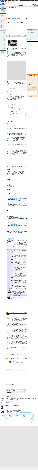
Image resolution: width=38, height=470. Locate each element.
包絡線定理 (18, 262)
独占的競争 (23, 269)
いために (11, 22)
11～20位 (31, 75)
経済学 (17, 48)
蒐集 (24, 335)
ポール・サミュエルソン (9, 137)
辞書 (1, 0)
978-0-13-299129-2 (21, 243)
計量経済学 (16, 292)
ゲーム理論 (14, 250)
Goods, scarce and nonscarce (13, 244)
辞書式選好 (19, 268)
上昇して (9, 325)
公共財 (21, 286)
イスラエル (20, 297)
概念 (8, 7)
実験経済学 (18, 292)
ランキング (18, 18)
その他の (13, 340)
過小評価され (24, 320)
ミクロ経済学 (16, 249)
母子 (29, 85)
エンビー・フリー (17, 266)
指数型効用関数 (18, 267)
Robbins (10, 239)
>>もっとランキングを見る (34, 87)
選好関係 (14, 264)
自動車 (7, 318)
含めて (12, 341)
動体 (21, 330)
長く (15, 319)
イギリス (8, 82)
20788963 (17, 215)
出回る (23, 342)
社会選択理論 (24, 250)
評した (9, 320)
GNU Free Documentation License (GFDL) (14, 399)
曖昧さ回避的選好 (23, 266)
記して (9, 336)
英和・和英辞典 (8, 0)
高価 (13, 323)
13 (10, 114)
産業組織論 (21, 292)
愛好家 (10, 337)
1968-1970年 (13, 336)
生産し (9, 342)
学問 (1, 21)
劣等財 (25, 255)
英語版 (11, 185)
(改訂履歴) (14, 398)
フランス (16, 297)
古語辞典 (18, 0)
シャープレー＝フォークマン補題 (21, 261)
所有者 (16, 347)
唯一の (24, 319)
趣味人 (26, 332)
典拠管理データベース (16, 295)
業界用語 (2, 15)
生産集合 (20, 275)
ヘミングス (9, 330)
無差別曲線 (18, 272)
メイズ (18, 343)
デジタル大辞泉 (9, 18)
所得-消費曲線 (19, 274)
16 (17, 152)
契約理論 (16, 250)
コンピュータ (2, 16)
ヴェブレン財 (20, 256)
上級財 (15, 255)
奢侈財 (21, 255)
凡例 (19, 18)
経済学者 (10, 82)
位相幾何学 (19, 293)
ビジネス (2, 14)
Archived (9, 217)
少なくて (8, 22)
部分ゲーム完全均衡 (22, 288)
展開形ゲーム (18, 288)
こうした (9, 362)
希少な (29, 44)
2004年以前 (16, 320)
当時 (20, 341)
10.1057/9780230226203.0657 (17, 205)
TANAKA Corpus (2, 402)
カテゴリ (17, 294)
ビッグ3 (23, 341)
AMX (24, 318)
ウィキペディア (9, 35)
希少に (29, 46)
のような (9, 329)
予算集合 (16, 273)
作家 (10, 318)
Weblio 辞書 (34, 0)
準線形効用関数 (23, 258)
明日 (13, 337)
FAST (11, 296)
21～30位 (34, 75)
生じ (12, 22)
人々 (14, 362)
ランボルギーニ (21, 346)
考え (29, 76)
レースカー (19, 330)
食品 (1, 27)
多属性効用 (22, 267)
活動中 (25, 340)
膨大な (25, 341)
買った (22, 362)
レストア (15, 342)
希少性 (29, 50)
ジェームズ (15, 343)
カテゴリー (20, 35)
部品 (10, 323)
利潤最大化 (20, 280)
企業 (13, 275)
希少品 (29, 49)
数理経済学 (11, 291)
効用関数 (17, 264)
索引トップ (13, 18)
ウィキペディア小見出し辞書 (10, 312)
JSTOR (15, 215)
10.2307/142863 (18, 232)
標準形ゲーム (11, 288)
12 (19, 109)
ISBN (21, 205)
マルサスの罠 (14, 97)
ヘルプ (37, 0)
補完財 (24, 256)
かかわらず (11, 346)
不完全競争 (17, 269)
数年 (24, 324)
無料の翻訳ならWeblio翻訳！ (10, 2)
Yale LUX (11, 298)
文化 (1, 22)
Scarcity (9, 240)
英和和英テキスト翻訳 (10, 384)
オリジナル (14, 330)
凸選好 (19, 264)
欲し (15, 337)
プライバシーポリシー (5, 418)
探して (20, 329)
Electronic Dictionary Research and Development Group (25, 412)
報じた (10, 331)
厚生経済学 (11, 251)
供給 (15, 275)
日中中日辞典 (11, 0)
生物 (1, 26)
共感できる (21, 347)
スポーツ (2, 25)
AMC (20, 324)
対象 (25, 335)
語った (18, 325)
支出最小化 (17, 280)
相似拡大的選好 (21, 264)
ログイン (31, 0)
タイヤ (16, 335)
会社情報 (24, 416)
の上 (19, 336)
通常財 (14, 256)
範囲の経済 (19, 278)
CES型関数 (20, 258)
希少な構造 (29, 45)
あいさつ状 (24, 362)
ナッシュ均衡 (15, 288)
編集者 (19, 324)
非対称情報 (17, 286)
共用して (17, 340)
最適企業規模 (16, 278)
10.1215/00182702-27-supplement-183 (15, 230)
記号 (1, 49)
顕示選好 (20, 266)
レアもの (29, 30)
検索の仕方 (4, 416)
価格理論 (11, 250)
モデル (15, 336)
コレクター (15, 329)
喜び (22, 347)
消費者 (12, 54)
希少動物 (29, 48)
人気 (9, 332)
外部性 (20, 286)
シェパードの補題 (15, 261)
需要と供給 (19, 282)
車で (22, 329)
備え (12, 319)
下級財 (23, 255)
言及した (18, 323)
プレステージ (13, 346)
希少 (28, 42)
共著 (11, 326)
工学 (1, 19)
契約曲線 (16, 282)
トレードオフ (13, 152)
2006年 (20, 323)
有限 (7, 49)
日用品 (18, 22)
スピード (20, 335)
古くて (8, 361)
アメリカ (13, 297)
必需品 (19, 255)
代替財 (22, 256)
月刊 (20, 325)
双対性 (25, 280)
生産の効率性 (22, 278)
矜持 (29, 84)
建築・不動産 (2, 20)
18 (24, 161)
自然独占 (21, 269)
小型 (25, 319)
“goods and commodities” (17, 203)
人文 (7, 7)
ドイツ (11, 297)
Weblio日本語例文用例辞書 (10, 358)
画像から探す (11, 416)
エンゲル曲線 (16, 274)
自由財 (12, 174)
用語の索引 (15, 18)
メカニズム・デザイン (20, 250)
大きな (19, 347)
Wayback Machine (16, 217)
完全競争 (14, 269)
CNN (10, 320)
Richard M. (19, 318)
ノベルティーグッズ (30, 32)
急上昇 (10, 332)
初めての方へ (33, 4)
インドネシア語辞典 (32, 420)
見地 (21, 320)
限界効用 (24, 267)
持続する (19, 319)
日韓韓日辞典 (15, 0)
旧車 (24, 332)
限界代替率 (21, 272)
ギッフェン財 (16, 256)
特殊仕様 (11, 329)
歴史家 (9, 318)
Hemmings (12, 324)
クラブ (23, 340)
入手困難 (29, 39)
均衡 (21, 282)
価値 (10, 7)
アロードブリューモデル (16, 281)
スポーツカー (8, 319)
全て (22, 335)
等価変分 (17, 285)
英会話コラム (2, 51)
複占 (25, 269)
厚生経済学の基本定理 (17, 263)
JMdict (10, 412)
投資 (18, 320)
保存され (23, 330)
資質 (11, 319)
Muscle (14, 324)
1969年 (9, 347)
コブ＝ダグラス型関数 (15, 258)
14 (25, 134)
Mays (22, 343)
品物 (13, 361)
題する (18, 337)
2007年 (26, 329)
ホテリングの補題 (22, 262)
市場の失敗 (14, 286)
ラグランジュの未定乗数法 (20, 273)
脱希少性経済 (9, 184)
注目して (22, 336)
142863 (22, 232)
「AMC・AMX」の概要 (21, 350)
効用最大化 (14, 280)
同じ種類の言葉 (5, 7)
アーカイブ (23, 240)
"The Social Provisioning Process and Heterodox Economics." (20, 216)
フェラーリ (17, 346)
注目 (19, 337)
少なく (21, 342)
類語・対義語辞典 (4, 0)
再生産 (10, 341)
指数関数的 (13, 108)
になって (19, 329)
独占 (19, 269)
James (20, 343)
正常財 (17, 255)
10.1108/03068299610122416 (14, 224)
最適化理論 (15, 293)
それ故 (12, 342)
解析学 (17, 293)
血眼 (17, 329)
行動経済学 (19, 291)
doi (13, 205)
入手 (15, 341)
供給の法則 (17, 275)
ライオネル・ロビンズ (13, 82)
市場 (7, 332)
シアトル (13, 46)
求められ (19, 331)
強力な (12, 335)
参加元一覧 (36, 4)
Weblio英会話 (2, 52)
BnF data (18, 297)
